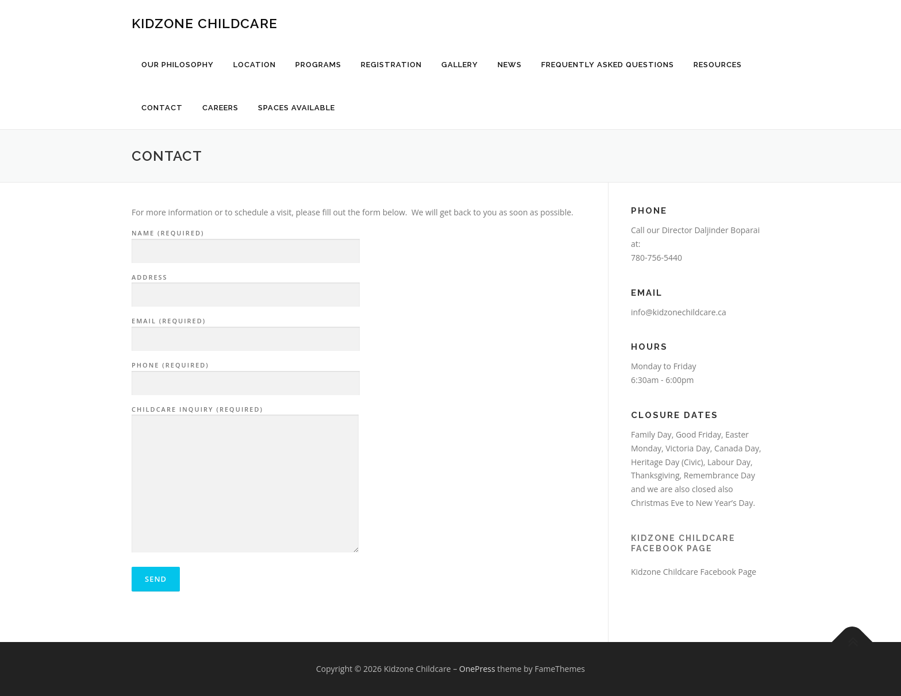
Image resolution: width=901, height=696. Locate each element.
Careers (220, 107)
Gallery (459, 64)
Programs (318, 64)
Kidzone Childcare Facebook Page (693, 571)
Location (254, 64)
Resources (718, 64)
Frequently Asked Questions (607, 64)
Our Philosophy (177, 64)
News (510, 64)
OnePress (477, 668)
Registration (391, 64)
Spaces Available (296, 107)
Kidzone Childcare (205, 23)
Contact (162, 107)
